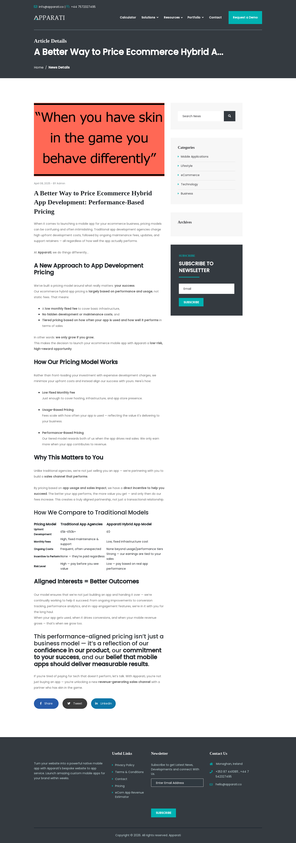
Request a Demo (245, 17)
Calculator (128, 17)
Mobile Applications (194, 157)
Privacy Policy (124, 765)
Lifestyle (187, 166)
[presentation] (177, 795)
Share (46, 703)
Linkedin (103, 703)
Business (187, 193)
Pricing (120, 786)
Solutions (149, 17)
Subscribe (163, 813)
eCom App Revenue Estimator (129, 794)
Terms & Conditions (129, 772)
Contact (215, 17)
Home (39, 67)
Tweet (74, 703)
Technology (189, 184)
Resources (172, 17)
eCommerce (190, 175)
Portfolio (195, 17)
